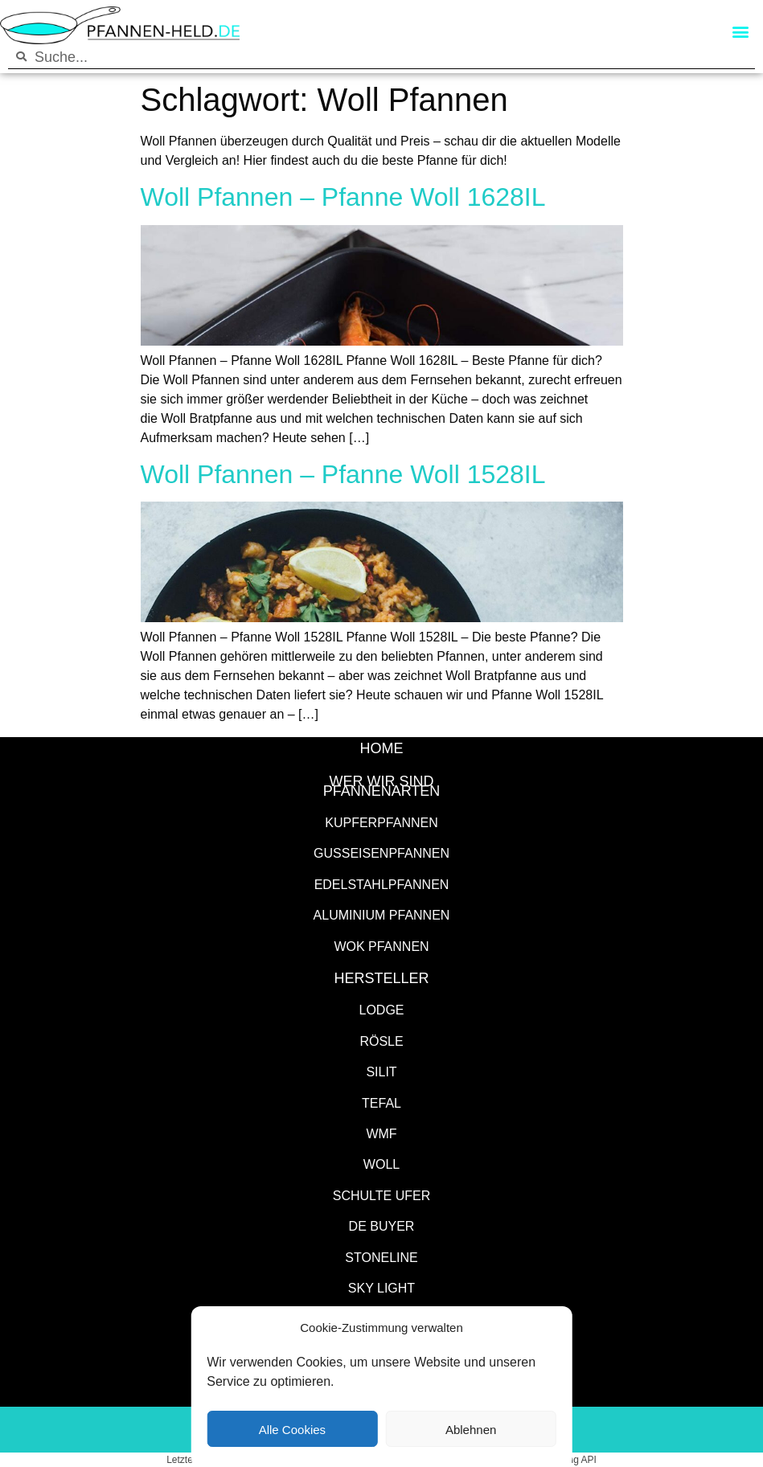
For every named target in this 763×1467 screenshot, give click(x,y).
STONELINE (381, 1256)
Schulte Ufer (382, 1195)
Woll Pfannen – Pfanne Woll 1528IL (343, 473)
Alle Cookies (292, 1429)
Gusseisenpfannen (381, 852)
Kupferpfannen (381, 822)
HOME (382, 747)
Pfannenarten (382, 790)
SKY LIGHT (381, 1287)
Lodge (381, 1009)
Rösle (381, 1040)
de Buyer (382, 1225)
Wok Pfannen (381, 945)
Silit (381, 1071)
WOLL (381, 1163)
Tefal (381, 1102)
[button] (740, 31)
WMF (381, 1133)
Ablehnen (470, 1429)
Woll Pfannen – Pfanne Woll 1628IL (343, 195)
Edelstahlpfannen (381, 883)
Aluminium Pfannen (382, 914)
